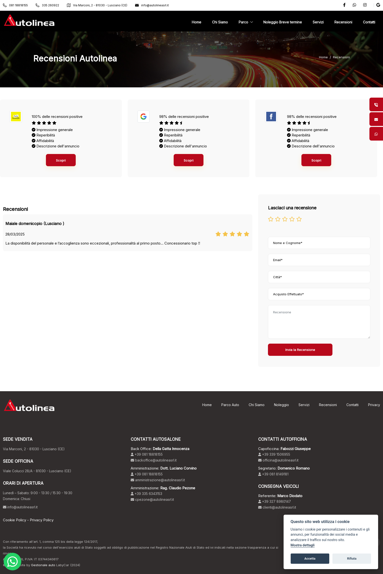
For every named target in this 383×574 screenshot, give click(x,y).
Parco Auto (230, 405)
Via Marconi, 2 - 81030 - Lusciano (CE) (97, 5)
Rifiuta (351, 558)
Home (323, 57)
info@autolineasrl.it (152, 5)
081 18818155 (15, 5)
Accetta (309, 558)
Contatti (352, 405)
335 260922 (47, 5)
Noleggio (281, 405)
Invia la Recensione (300, 350)
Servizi (303, 405)
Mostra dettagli (303, 545)
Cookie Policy (14, 520)
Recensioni (341, 57)
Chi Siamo (257, 405)
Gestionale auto (43, 565)
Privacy (374, 405)
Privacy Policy (41, 520)
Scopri (61, 160)
